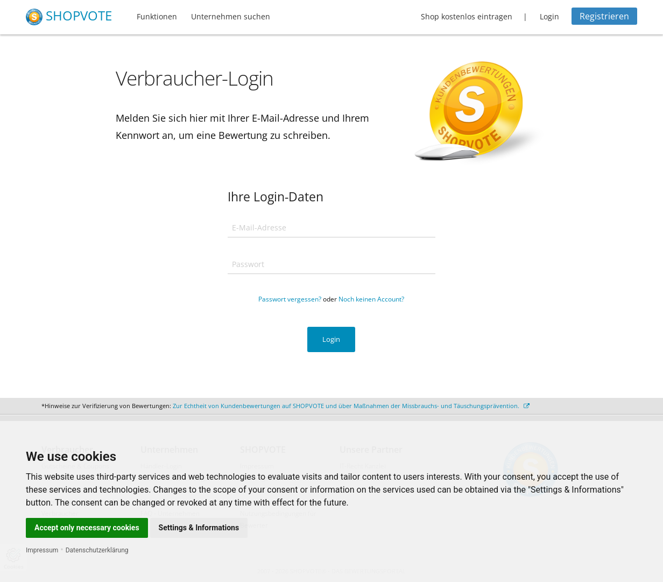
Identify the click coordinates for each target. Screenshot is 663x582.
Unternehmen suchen (230, 16)
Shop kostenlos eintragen (466, 16)
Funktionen (157, 16)
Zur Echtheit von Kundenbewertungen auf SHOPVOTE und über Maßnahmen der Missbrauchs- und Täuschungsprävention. (351, 406)
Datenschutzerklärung (97, 550)
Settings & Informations (199, 527)
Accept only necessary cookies (86, 527)
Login (549, 16)
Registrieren (604, 16)
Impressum (42, 550)
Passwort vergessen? (289, 299)
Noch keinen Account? (371, 299)
